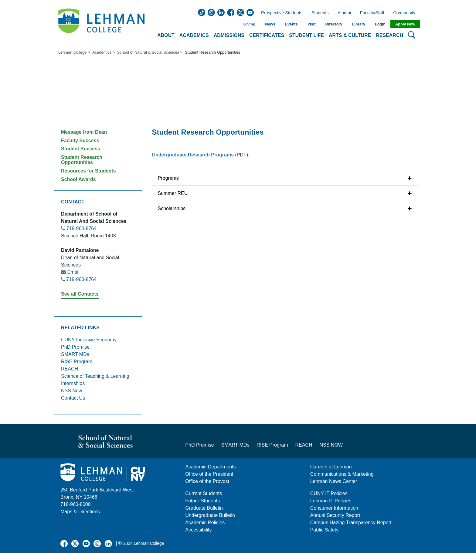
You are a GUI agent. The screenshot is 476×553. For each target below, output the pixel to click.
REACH (69, 368)
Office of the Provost (207, 481)
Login (380, 24)
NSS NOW (330, 444)
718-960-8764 (81, 228)
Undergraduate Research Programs (193, 154)
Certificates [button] (266, 35)
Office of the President (209, 474)
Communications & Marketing (342, 474)
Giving (249, 24)
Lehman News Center (333, 481)
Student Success (80, 148)
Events (291, 24)
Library (358, 24)
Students (320, 13)
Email (73, 272)
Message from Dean (84, 132)
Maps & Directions (80, 511)
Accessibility (198, 529)
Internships (73, 383)
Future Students (202, 500)
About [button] (166, 35)
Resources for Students (88, 170)
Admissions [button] (229, 35)
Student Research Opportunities (81, 160)
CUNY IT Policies (329, 493)
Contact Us (73, 398)
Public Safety (324, 529)
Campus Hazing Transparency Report (351, 522)
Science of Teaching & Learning (95, 376)
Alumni (344, 13)
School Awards (78, 179)
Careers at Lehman (331, 466)
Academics (101, 52)
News (270, 24)
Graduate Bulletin (204, 508)
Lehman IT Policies (331, 500)
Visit (312, 24)
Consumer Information (334, 508)
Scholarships (172, 208)
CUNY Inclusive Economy (89, 339)
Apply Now (405, 24)
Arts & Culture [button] (350, 35)
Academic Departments (210, 466)
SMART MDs (75, 354)
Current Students (203, 493)
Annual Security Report (335, 515)
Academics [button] (194, 35)
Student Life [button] (306, 35)
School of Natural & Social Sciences (148, 52)
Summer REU (173, 193)
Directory (333, 24)
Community (406, 13)
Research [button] (389, 35)
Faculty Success (80, 140)
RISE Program (76, 361)
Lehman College (72, 52)
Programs (168, 178)
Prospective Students (280, 13)
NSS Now (71, 390)
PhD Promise (75, 347)
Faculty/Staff (372, 13)
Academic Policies (205, 522)
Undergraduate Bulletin (210, 515)
